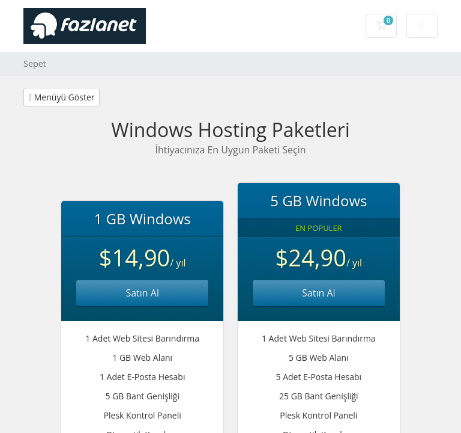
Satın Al (142, 292)
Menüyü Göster (61, 97)
